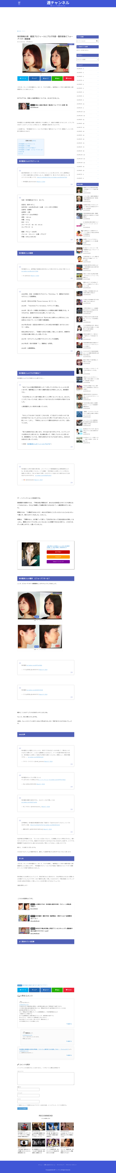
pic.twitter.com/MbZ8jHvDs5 (52, 825)
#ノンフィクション (43, 779)
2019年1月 (80, 151)
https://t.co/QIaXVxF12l (37, 825)
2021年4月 (80, 92)
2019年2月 (80, 147)
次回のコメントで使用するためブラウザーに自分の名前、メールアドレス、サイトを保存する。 (43, 1105)
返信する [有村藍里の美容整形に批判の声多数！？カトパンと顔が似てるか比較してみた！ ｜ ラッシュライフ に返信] (70, 1055)
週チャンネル (58, 3)
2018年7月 (80, 174)
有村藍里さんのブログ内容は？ (27, 147)
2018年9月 (80, 166)
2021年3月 (80, 96)
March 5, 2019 (48, 829)
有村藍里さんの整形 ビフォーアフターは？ (30, 149)
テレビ (20, 985)
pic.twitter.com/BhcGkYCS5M (29, 271)
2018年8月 (80, 170)
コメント (20, 1071)
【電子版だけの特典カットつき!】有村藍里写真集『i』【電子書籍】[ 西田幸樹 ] (58, 546)
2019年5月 (80, 135)
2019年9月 (80, 119)
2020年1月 (80, 107)
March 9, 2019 (43, 669)
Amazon (57, 557)
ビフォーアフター (43, 985)
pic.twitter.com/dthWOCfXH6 (35, 690)
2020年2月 (80, 103)
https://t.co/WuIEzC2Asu (44, 177)
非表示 (34, 140)
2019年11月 (81, 111)
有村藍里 (26, 985)
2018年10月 (81, 162)
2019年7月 (80, 127)
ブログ (35, 985)
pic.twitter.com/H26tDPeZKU (43, 475)
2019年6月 (80, 131)
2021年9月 (80, 72)
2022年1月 (80, 68)
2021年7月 (80, 80)
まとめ (20, 153)
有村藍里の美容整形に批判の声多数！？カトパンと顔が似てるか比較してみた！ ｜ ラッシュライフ (44, 1049)
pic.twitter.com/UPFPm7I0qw (57, 779)
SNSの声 (21, 151)
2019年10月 (81, 115)
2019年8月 (80, 123)
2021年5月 (80, 88)
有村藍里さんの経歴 (24, 145)
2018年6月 (80, 178)
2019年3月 (80, 143)
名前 (19, 1087)
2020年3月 (80, 100)
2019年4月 (80, 139)
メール (19, 1093)
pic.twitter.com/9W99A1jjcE (35, 757)
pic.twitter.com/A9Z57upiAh (29, 802)
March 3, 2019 (41, 181)
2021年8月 (80, 76)
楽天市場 (57, 552)
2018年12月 (81, 154)
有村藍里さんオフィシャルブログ (38, 444)
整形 (31, 985)
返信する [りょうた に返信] (70, 1024)
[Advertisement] (58, 18)
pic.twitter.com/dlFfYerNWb (34, 665)
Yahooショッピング (58, 561)
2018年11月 (81, 158)
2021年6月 (80, 84)
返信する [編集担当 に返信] (70, 1041)
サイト (19, 1099)
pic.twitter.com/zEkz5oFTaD (59, 177)
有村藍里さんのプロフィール (26, 144)
